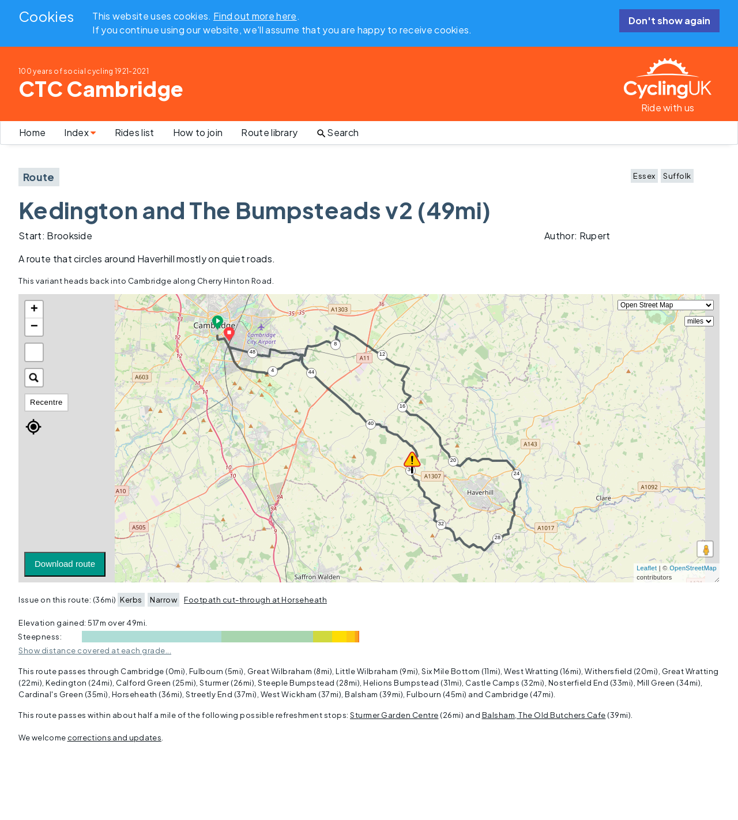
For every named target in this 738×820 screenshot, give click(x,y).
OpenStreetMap (693, 568)
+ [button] (35, 309)
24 (517, 473)
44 (311, 372)
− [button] (35, 327)
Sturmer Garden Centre (394, 715)
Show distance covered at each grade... (94, 650)
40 (371, 423)
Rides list (135, 132)
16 (403, 406)
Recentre (46, 402)
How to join (198, 132)
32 (441, 523)
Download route (65, 564)
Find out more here (255, 16)
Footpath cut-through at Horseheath (255, 599)
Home (32, 132)
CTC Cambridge (100, 88)
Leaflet (647, 568)
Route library (269, 132)
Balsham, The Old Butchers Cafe (544, 715)
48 (253, 352)
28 (498, 537)
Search (337, 132)
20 (453, 460)
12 (382, 354)
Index (80, 132)
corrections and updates (114, 737)
